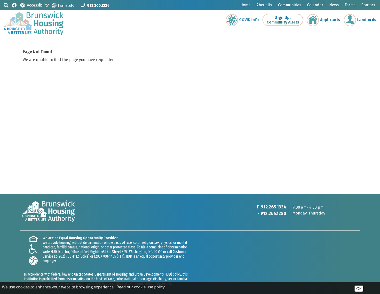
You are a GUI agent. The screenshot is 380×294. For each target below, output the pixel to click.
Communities (289, 5)
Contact (368, 5)
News (334, 5)
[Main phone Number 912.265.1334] (95, 5)
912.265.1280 (273, 213)
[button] (6, 5)
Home (245, 5)
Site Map (95, 280)
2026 (28, 280)
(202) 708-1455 (129, 256)
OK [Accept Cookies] (359, 288)
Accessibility (118, 280)
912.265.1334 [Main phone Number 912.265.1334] (273, 207)
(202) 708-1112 (92, 256)
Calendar (315, 5)
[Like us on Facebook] (14, 5)
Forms (350, 5)
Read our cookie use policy (141, 287)
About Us (264, 5)
